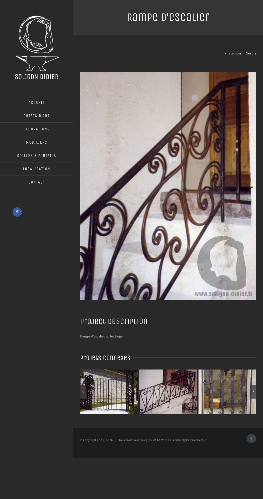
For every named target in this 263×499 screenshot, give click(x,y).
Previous (235, 53)
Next (249, 53)
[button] (83, 392)
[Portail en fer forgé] (109, 372)
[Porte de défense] (227, 372)
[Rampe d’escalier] (168, 372)
